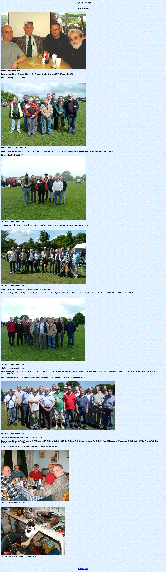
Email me (83, 568)
